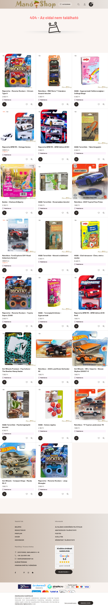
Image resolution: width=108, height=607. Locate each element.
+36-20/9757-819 (23, 555)
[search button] (78, 4)
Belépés (18, 527)
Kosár (17, 537)
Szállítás (59, 537)
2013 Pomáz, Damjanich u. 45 (28, 552)
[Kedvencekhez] (27, 104)
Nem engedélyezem (70, 603)
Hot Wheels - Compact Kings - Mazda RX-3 (17, 482)
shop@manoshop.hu (25, 559)
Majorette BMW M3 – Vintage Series (16, 147)
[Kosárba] (4, 104)
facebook (15, 572)
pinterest (24, 572)
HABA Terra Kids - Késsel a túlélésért (53, 255)
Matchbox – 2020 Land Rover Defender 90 (53, 370)
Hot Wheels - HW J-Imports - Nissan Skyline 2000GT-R (88, 370)
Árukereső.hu (39, 588)
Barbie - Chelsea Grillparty (12, 202)
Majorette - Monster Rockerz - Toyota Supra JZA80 (17, 314)
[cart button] (91, 4)
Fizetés (58, 533)
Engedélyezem (85, 603)
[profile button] (84, 4)
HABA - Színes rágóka (47, 425)
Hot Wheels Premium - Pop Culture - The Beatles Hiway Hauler (16, 370)
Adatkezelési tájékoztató (65, 530)
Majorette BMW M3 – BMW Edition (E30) (53, 147)
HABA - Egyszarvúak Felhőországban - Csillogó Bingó (89, 92)
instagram (28, 572)
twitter (19, 572)
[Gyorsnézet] (31, 104)
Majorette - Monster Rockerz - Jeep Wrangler (52, 482)
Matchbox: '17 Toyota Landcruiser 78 (89, 425)
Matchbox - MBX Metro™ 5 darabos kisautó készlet (52, 92)
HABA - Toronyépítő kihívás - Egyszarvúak (49, 314)
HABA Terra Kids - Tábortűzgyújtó (87, 147)
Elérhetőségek (21, 562)
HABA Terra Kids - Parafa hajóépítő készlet (16, 426)
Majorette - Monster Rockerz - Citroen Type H (17, 92)
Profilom (18, 533)
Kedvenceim (19, 540)
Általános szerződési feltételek (68, 527)
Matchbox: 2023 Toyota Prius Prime (88, 202)
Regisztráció (20, 530)
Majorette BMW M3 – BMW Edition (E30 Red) (89, 314)
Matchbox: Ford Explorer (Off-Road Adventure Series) (16, 256)
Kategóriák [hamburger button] (65, 4)
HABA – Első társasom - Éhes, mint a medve (88, 256)
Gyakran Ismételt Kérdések (26, 565)
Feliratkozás (63, 572)
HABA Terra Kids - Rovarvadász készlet (53, 202)
